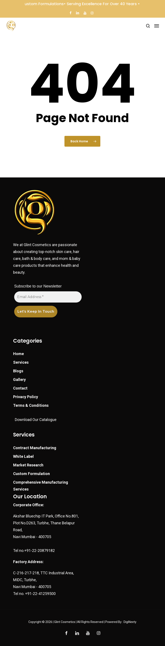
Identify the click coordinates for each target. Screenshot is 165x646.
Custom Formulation (31, 473)
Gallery (19, 379)
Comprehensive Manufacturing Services (40, 485)
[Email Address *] (48, 297)
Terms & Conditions (31, 405)
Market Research (28, 465)
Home (18, 353)
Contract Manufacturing (34, 448)
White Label (23, 456)
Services (21, 362)
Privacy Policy (25, 396)
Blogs (18, 371)
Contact (20, 388)
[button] (156, 26)
